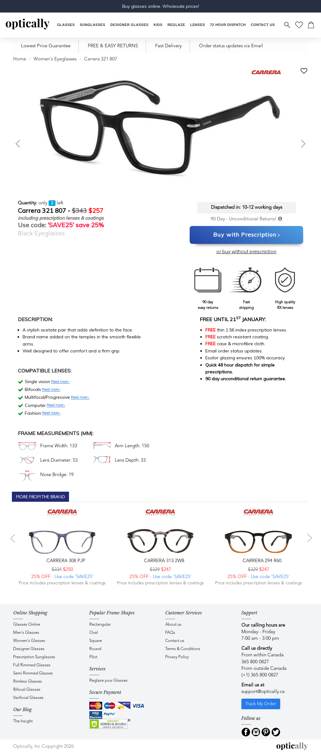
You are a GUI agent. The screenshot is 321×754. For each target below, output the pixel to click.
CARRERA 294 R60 (261, 561)
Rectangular (100, 625)
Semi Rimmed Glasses (33, 673)
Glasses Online (26, 625)
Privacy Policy (177, 657)
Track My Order (260, 704)
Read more (60, 382)
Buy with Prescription (246, 235)
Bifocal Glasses (26, 690)
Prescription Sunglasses (34, 657)
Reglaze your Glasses (108, 681)
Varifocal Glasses (28, 698)
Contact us (174, 641)
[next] (302, 144)
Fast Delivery (168, 46)
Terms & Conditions (182, 649)
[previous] (18, 144)
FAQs (170, 633)
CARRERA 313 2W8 (163, 561)
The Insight (23, 721)
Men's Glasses (26, 633)
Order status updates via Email (231, 46)
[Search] (287, 25)
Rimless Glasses (27, 682)
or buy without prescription (246, 251)
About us (173, 625)
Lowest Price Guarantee (46, 46)
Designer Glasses (29, 649)
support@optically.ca (263, 692)
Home (19, 59)
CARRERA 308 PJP (65, 561)
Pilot (93, 657)
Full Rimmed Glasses (31, 665)
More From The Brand (40, 496)
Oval (93, 633)
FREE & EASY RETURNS (113, 46)
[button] (158, 25)
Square (95, 641)
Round (95, 649)
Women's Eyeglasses (55, 59)
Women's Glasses (29, 641)
